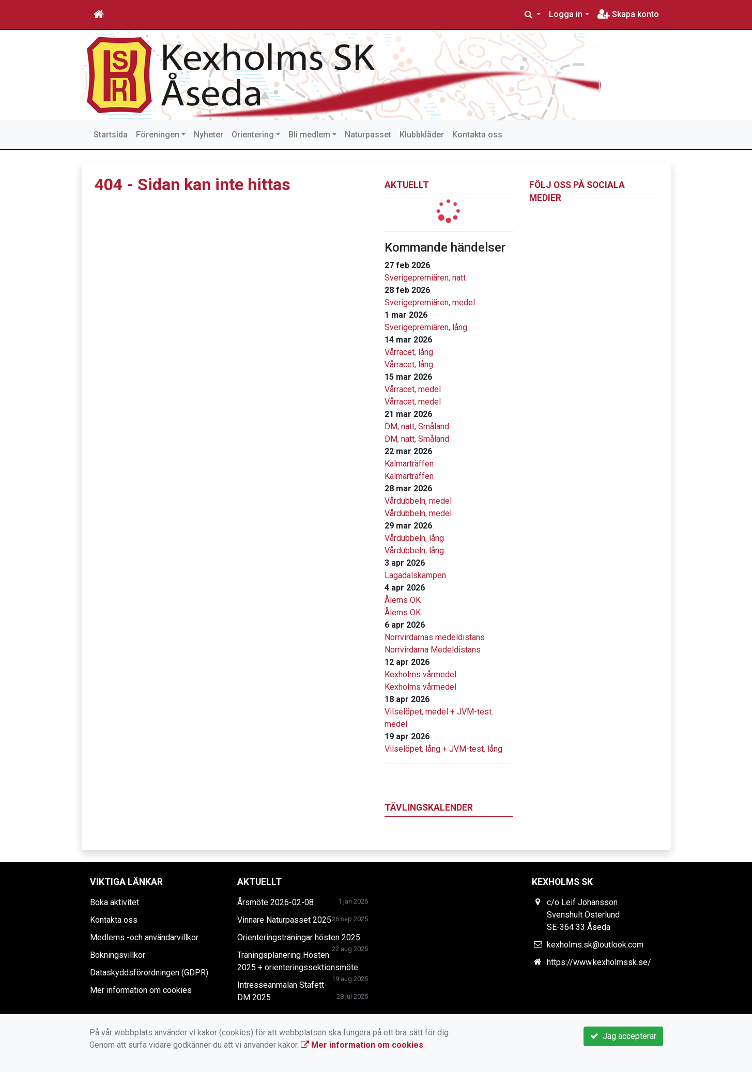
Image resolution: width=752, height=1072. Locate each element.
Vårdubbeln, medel (418, 501)
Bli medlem (309, 134)
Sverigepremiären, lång (426, 327)
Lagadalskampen (415, 575)
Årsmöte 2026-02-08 (275, 902)
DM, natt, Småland (417, 426)
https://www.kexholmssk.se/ (599, 962)
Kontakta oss (477, 134)
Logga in (565, 14)
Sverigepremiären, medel (430, 302)
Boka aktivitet (114, 902)
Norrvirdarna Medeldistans (433, 650)
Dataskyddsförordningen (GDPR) (149, 972)
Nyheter (208, 134)
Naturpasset (368, 134)
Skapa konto (628, 14)
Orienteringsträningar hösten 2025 (298, 937)
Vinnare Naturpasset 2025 (284, 920)
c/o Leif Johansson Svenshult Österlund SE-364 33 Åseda (583, 914)
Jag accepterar (623, 1036)
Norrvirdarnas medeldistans (435, 637)
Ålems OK (403, 600)
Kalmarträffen (409, 464)
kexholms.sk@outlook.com (595, 945)
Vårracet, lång (409, 352)
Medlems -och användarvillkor (144, 937)
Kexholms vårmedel (420, 674)
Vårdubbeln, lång (414, 538)
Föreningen (157, 134)
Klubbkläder (422, 134)
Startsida (111, 134)
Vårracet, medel (413, 389)
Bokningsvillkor (117, 955)
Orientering (253, 134)
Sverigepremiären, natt (425, 278)
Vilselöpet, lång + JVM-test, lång (443, 749)
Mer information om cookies (141, 990)
